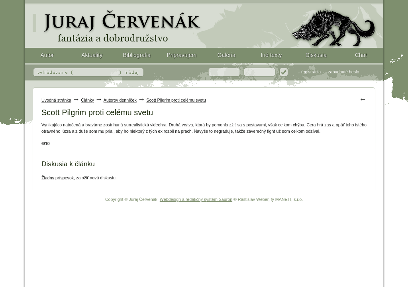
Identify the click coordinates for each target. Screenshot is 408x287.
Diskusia (316, 55)
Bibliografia (137, 55)
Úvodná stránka (56, 100)
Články (87, 100)
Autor (47, 55)
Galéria (226, 55)
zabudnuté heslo (343, 71)
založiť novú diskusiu (96, 177)
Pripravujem (181, 55)
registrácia (311, 71)
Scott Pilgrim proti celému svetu (204, 24)
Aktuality (91, 55)
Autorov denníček (120, 100)
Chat (361, 55)
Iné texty (271, 55)
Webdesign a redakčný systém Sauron (196, 199)
